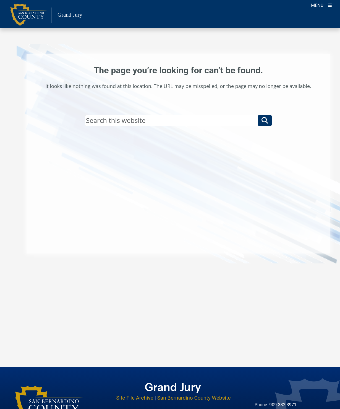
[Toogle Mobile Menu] (321, 5)
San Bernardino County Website (194, 398)
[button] (265, 120)
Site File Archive (134, 398)
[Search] (171, 120)
